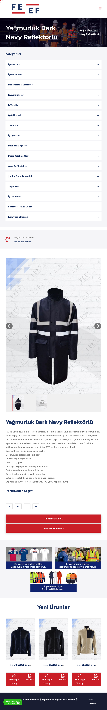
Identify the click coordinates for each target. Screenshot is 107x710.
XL (36, 506)
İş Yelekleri (53, 105)
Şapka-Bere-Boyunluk (53, 176)
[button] (9, 326)
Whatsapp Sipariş (14, 679)
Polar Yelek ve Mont (53, 155)
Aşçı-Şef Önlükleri (53, 166)
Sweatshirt (53, 125)
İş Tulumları (53, 196)
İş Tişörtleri (53, 135)
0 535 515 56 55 (22, 241)
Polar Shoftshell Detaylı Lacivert (27, 664)
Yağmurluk (53, 186)
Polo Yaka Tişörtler (53, 145)
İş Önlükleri (53, 115)
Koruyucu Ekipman (53, 216)
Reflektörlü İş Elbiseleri (53, 84)
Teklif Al (30, 677)
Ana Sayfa (71, 32)
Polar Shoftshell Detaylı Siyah (58, 664)
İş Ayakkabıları (53, 94)
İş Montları (53, 64)
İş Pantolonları (53, 74)
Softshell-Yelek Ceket (53, 206)
